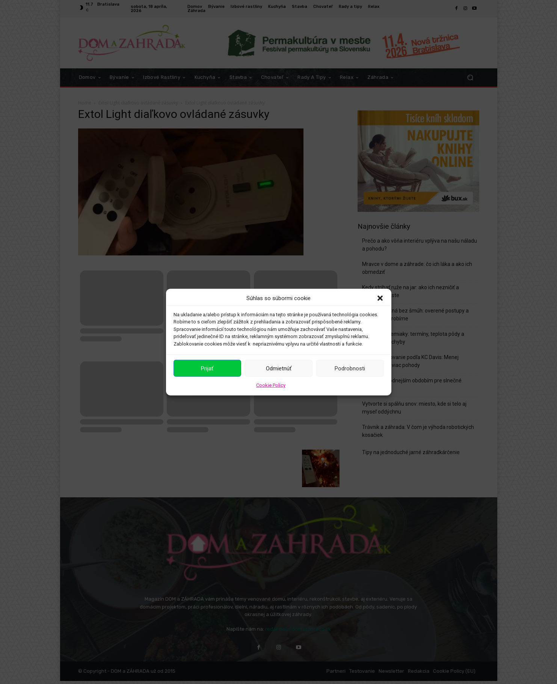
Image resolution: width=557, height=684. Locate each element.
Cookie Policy (270, 385)
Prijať (207, 368)
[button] (380, 298)
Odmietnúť (278, 368)
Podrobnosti (350, 368)
